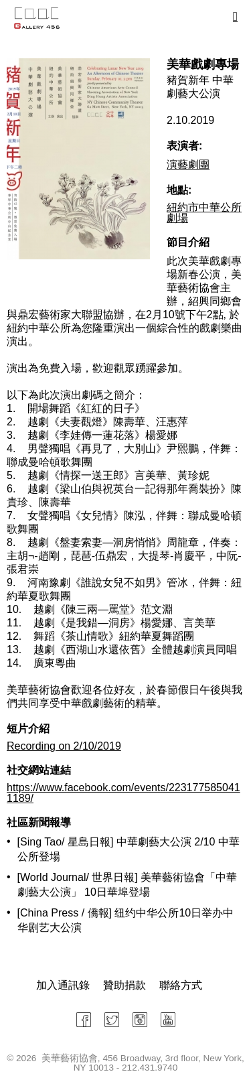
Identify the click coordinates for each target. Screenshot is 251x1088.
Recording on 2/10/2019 (64, 746)
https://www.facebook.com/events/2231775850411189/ (123, 793)
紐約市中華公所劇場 (204, 213)
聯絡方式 (180, 985)
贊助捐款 (124, 985)
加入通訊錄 (63, 985)
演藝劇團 (188, 164)
